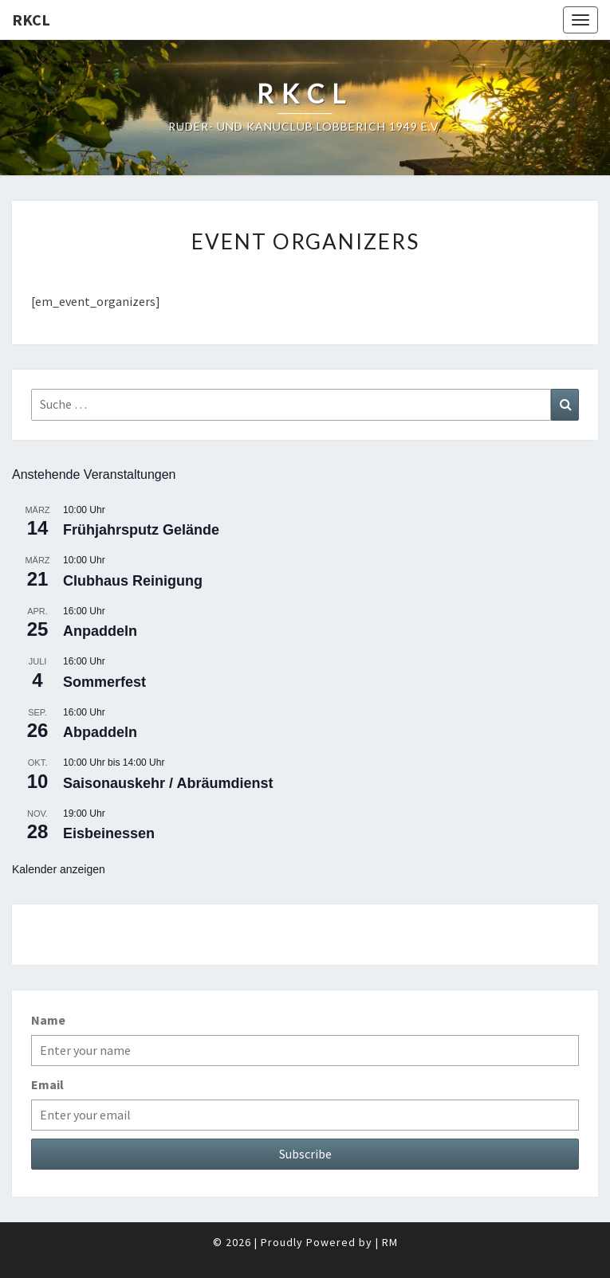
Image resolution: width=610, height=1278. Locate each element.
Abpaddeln (100, 732)
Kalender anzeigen (58, 869)
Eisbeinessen (109, 833)
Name (48, 1020)
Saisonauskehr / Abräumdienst (168, 783)
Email (47, 1084)
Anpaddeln (100, 631)
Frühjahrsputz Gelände (141, 530)
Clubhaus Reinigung (133, 581)
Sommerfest (104, 682)
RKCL (31, 19)
